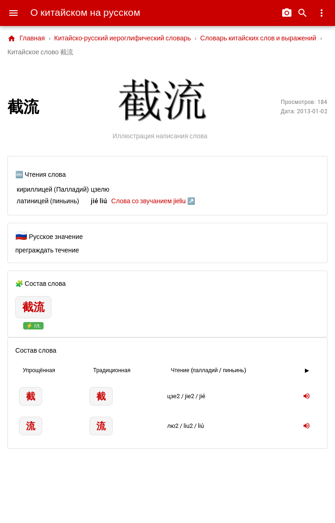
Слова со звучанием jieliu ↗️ (153, 201)
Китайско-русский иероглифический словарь (122, 38)
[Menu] (13, 13)
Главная (26, 38)
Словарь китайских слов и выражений (258, 38)
